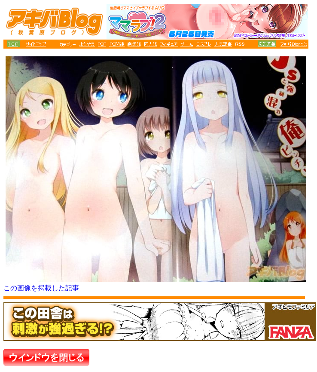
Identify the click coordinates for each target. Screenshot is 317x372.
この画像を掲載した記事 (41, 288)
